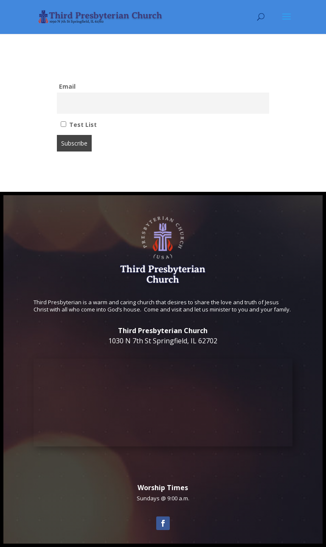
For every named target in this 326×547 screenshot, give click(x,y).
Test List (79, 125)
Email (67, 86)
